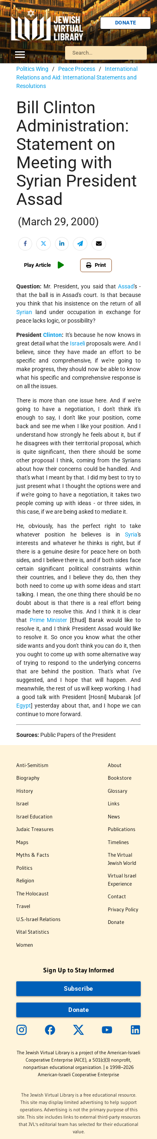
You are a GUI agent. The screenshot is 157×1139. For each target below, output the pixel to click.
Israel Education (34, 816)
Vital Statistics (32, 931)
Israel (22, 803)
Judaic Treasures (35, 829)
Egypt (23, 705)
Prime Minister (49, 620)
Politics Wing (32, 69)
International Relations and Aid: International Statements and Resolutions (76, 77)
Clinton (52, 335)
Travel (23, 906)
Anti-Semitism (32, 765)
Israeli (77, 343)
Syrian (24, 312)
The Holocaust (32, 893)
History (24, 790)
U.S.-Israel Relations (38, 919)
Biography (27, 777)
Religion (25, 880)
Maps (22, 842)
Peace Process (76, 69)
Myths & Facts (32, 854)
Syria (131, 534)
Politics (24, 867)
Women (24, 944)
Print (96, 265)
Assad (126, 286)
